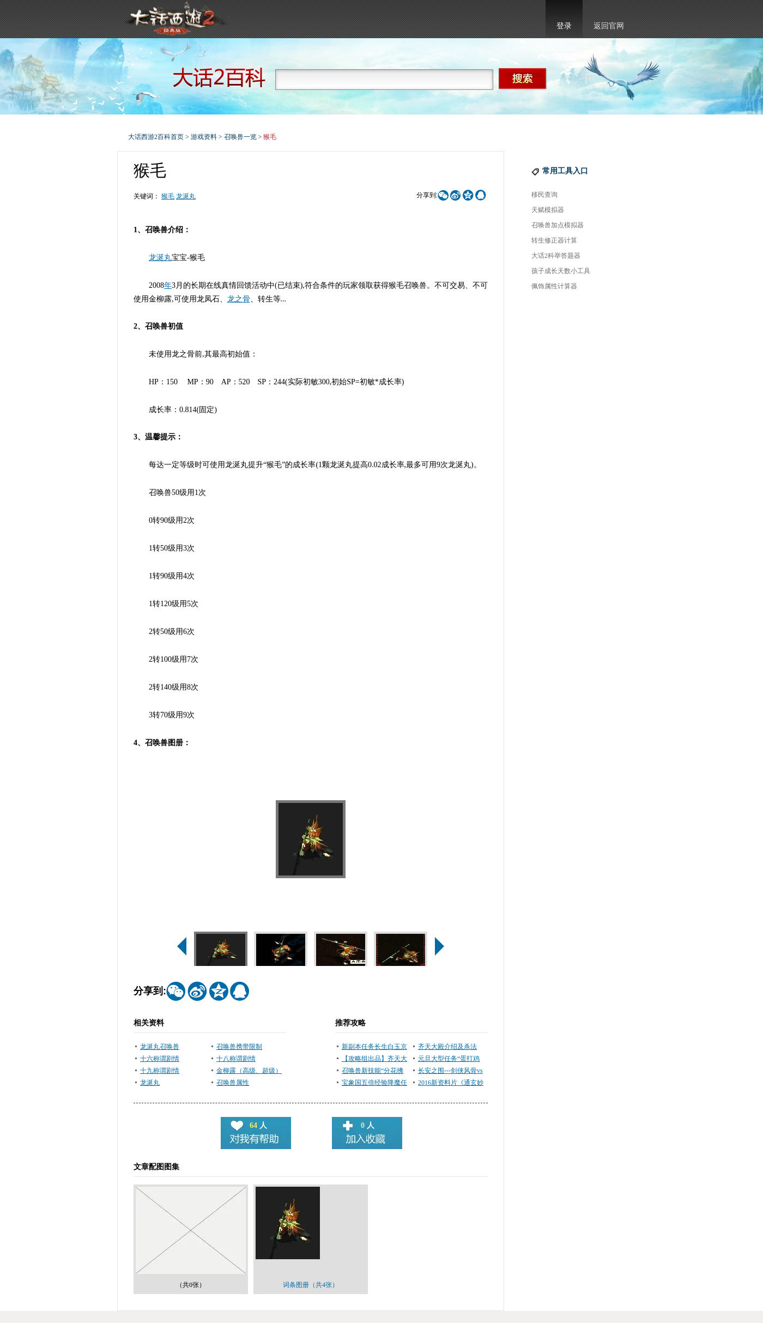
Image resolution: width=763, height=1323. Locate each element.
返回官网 (609, 26)
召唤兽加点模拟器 (557, 225)
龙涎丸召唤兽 (159, 1046)
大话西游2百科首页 (156, 137)
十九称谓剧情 (159, 1070)
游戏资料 (204, 137)
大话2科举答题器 (555, 255)
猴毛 (167, 196)
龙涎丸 (186, 196)
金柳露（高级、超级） (249, 1070)
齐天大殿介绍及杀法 (447, 1046)
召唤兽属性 (232, 1082)
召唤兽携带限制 (239, 1046)
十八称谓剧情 (236, 1058)
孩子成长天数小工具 (560, 271)
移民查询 (544, 194)
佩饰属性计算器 (554, 286)
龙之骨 (238, 299)
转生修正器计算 (554, 240)
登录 (564, 26)
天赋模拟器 (547, 210)
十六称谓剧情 (159, 1058)
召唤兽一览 (240, 137)
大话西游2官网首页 (175, 19)
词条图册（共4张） (310, 1285)
